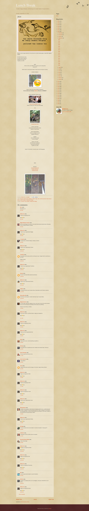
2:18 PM (21, 335)
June (59, 70)
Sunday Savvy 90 (35, 169)
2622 (59, 41)
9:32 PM (21, 475)
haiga (36, 198)
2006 (58, 103)
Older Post (51, 499)
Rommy (21, 273)
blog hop (21, 198)
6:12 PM (21, 368)
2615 (59, 53)
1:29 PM (21, 308)
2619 (59, 46)
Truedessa (22, 254)
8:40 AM (21, 442)
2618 (59, 48)
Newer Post (19, 499)
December (60, 32)
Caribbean (30, 198)
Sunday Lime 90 (35, 170)
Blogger (50, 508)
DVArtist (21, 479)
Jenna (21, 365)
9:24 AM (21, 226)
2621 (59, 42)
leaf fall (41, 198)
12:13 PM (22, 291)
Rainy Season (48, 198)
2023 (58, 26)
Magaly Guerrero (23, 301)
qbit (21, 472)
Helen (21, 339)
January (59, 79)
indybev (21, 288)
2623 (59, 39)
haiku (39, 198)
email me (36, 90)
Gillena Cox (22, 213)
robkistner (22, 432)
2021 (58, 29)
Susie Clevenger (23, 352)
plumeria (44, 198)
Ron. (21, 207)
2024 (58, 24)
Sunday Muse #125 (35, 124)
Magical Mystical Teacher (25, 222)
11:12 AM (21, 285)
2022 (58, 28)
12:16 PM (22, 298)
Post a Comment (22, 494)
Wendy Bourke (23, 407)
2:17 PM (21, 318)
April (59, 74)
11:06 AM (21, 276)
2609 (59, 63)
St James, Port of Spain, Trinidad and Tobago (29, 201)
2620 (59, 44)
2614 (59, 54)
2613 (59, 56)
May (59, 72)
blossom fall (26, 198)
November (60, 34)
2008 (58, 100)
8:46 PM (21, 429)
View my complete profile (66, 111)
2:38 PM (21, 342)
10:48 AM (21, 269)
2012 (58, 93)
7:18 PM (21, 395)
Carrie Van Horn (23, 359)
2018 (58, 83)
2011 (58, 95)
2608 (59, 65)
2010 (58, 96)
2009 (58, 98)
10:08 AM (21, 483)
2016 (58, 86)
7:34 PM (21, 422)
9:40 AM (21, 235)
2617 (59, 49)
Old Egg (21, 426)
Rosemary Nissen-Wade (24, 439)
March (59, 75)
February (60, 77)
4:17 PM (21, 355)
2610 (59, 61)
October (59, 36)
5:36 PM (21, 362)
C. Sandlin (22, 239)
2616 (59, 51)
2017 (58, 84)
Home (35, 499)
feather (33, 198)
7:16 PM (21, 377)
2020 (58, 31)
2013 (58, 91)
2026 (58, 21)
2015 (58, 88)
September (60, 38)
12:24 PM (22, 460)
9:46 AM (21, 242)
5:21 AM (21, 435)
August (59, 67)
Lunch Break (25, 5)
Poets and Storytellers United (34, 104)
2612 (59, 58)
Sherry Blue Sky (23, 295)
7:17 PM (21, 386)
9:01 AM (21, 219)
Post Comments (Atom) (25, 501)
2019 (58, 81)
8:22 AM (21, 210)
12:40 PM (22, 492)
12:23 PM (22, 451)
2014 (58, 90)
